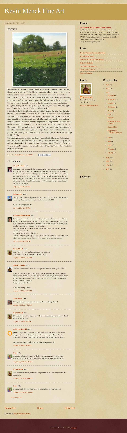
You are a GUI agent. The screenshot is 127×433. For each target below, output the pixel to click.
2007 (108, 169)
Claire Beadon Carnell (21, 215)
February (111, 149)
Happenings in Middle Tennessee (114, 132)
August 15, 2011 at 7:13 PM (22, 392)
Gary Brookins (18, 166)
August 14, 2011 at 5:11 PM (22, 362)
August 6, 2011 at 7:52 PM (22, 305)
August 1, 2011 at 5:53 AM (22, 291)
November (111, 99)
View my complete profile (89, 105)
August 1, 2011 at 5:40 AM (22, 258)
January (111, 153)
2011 (108, 92)
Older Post (70, 408)
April (110, 145)
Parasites (110, 118)
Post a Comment (16, 397)
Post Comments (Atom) (22, 413)
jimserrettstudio (19, 265)
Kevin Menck (18, 249)
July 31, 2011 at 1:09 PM (21, 208)
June (109, 138)
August (110, 111)
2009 (108, 161)
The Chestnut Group (87, 56)
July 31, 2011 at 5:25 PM (21, 241)
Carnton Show (112, 127)
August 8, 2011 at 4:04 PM (22, 345)
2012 (108, 88)
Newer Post (10, 408)
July (109, 114)
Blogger (74, 428)
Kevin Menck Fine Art (34, 10)
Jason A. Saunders (86, 73)
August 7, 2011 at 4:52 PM (22, 322)
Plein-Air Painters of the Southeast (92, 59)
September (111, 107)
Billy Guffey (17, 194)
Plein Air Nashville (86, 63)
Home (40, 408)
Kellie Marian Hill (20, 329)
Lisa (15, 353)
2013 (108, 85)
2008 (108, 165)
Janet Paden (17, 298)
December (111, 96)
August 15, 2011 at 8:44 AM (23, 378)
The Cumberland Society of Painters (92, 53)
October (111, 103)
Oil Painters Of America (88, 66)
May (109, 141)
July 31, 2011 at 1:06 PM (21, 187)
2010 (108, 158)
